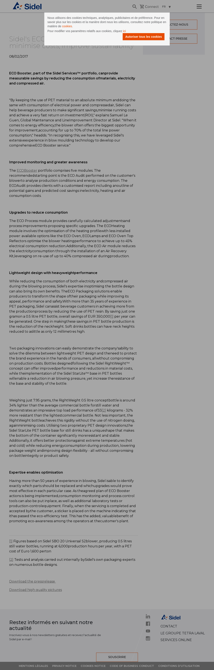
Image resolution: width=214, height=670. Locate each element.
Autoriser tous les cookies (143, 36)
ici (124, 31)
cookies (67, 26)
